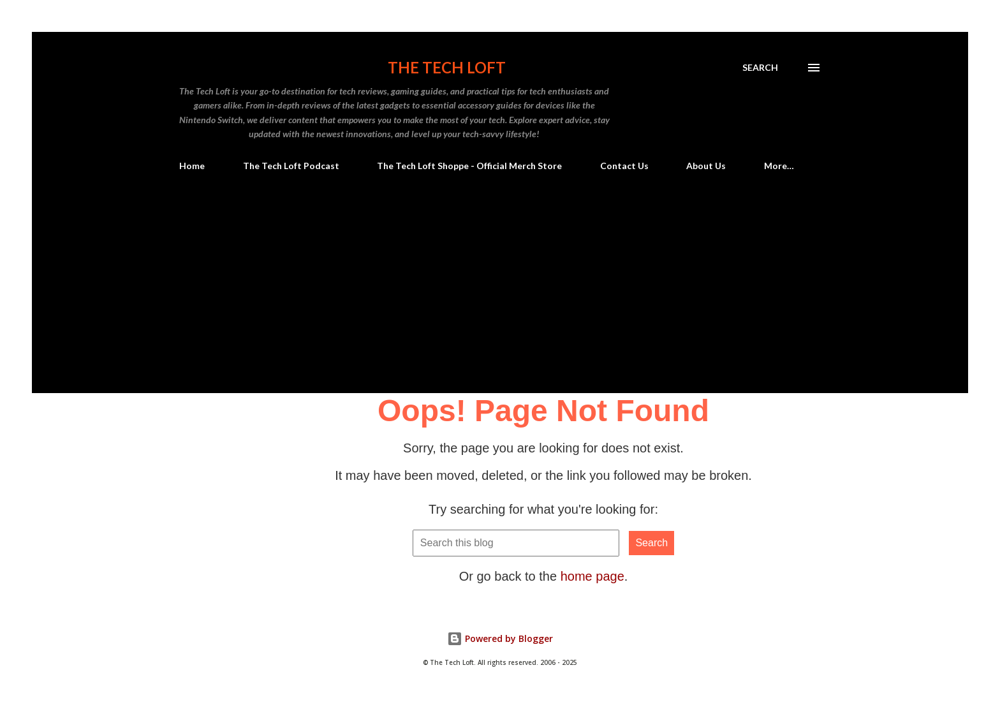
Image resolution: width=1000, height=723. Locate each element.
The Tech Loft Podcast (291, 165)
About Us (706, 165)
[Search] (760, 67)
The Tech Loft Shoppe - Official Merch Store (469, 165)
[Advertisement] (500, 297)
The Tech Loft (447, 67)
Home (192, 165)
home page (592, 576)
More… (779, 165)
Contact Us (624, 165)
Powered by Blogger (500, 638)
